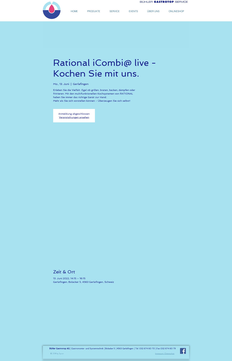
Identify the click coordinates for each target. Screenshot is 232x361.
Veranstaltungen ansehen (74, 117)
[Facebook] (183, 351)
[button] (176, 11)
